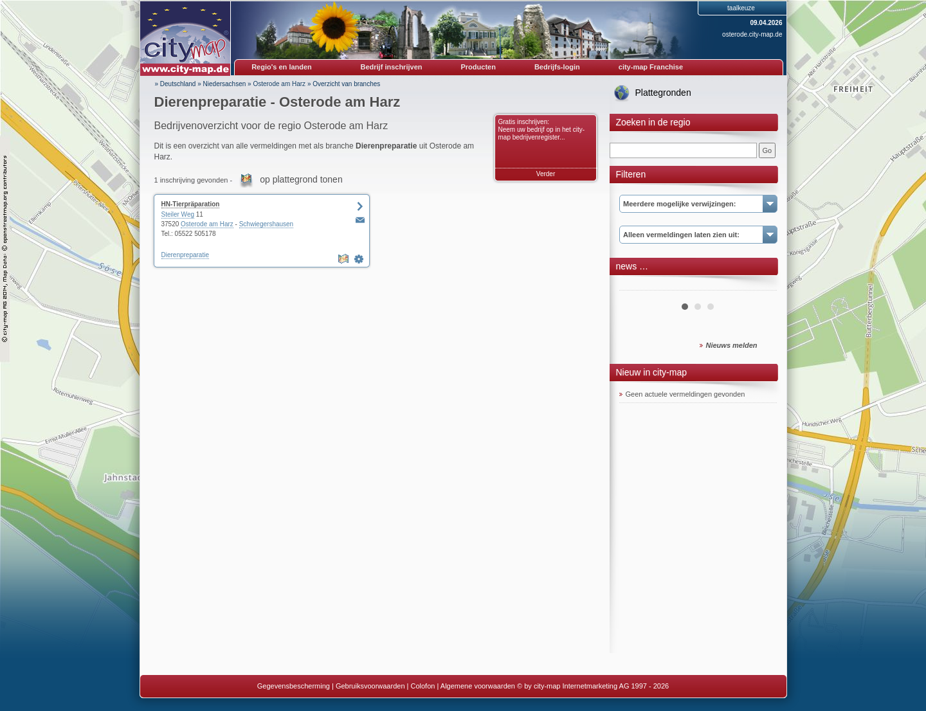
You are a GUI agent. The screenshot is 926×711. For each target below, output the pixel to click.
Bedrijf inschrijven (391, 67)
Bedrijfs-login (557, 67)
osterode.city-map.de (752, 34)
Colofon (423, 686)
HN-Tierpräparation (190, 204)
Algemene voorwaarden (477, 686)
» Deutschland (175, 83)
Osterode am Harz (279, 83)
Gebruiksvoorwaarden (370, 686)
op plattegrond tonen (301, 179)
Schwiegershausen (266, 224)
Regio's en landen (281, 67)
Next (760, 285)
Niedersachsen (224, 83)
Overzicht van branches (346, 83)
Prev (636, 285)
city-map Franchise (651, 67)
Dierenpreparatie (185, 254)
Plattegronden (663, 92)
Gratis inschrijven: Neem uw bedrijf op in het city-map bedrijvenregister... (541, 129)
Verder (545, 173)
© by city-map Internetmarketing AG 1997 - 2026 (593, 686)
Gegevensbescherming (293, 686)
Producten (477, 67)
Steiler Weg (178, 214)
